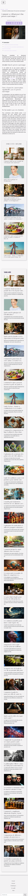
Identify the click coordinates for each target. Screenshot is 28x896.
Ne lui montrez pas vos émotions (10, 50)
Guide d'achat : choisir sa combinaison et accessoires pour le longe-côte (13, 256)
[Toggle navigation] (3, 2)
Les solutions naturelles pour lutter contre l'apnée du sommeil (13, 622)
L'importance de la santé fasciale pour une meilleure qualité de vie (12, 646)
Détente (13, 883)
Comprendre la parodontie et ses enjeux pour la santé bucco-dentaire (13, 742)
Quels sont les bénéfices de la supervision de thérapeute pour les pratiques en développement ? (12, 199)
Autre (6, 9)
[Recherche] (12, 895)
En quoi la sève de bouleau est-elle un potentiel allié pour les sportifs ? (13, 670)
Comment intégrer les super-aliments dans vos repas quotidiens (13, 551)
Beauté (13, 881)
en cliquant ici (12, 78)
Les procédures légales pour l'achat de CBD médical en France (13, 599)
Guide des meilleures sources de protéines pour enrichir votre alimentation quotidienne (14, 480)
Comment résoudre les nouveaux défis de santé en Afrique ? (12, 694)
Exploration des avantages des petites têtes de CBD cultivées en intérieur (13, 456)
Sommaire (6, 42)
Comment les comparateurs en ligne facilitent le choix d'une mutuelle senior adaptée (13, 432)
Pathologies (13, 885)
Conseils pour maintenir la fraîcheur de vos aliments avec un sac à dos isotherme (13, 503)
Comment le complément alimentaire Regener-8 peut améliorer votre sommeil (12, 813)
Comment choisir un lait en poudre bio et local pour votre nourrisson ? (13, 162)
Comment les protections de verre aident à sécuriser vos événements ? (13, 218)
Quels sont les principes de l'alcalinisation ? (10, 180)
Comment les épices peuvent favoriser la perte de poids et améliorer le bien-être (13, 237)
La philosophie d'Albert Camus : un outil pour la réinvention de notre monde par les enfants (14, 765)
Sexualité (13, 888)
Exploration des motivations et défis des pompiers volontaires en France (13, 527)
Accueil (2, 9)
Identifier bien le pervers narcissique (11, 44)
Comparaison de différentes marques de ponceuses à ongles (12, 837)
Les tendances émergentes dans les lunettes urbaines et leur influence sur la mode (14, 789)
